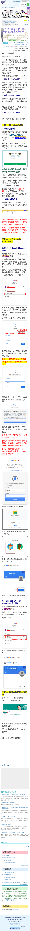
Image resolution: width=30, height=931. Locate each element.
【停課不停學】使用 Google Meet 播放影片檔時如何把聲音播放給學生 (15, 808)
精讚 (15, 1)
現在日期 (3, 7)
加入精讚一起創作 (9, 900)
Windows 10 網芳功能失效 (8, 816)
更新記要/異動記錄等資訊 (8, 877)
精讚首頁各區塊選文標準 (8, 857)
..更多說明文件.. (24, 865)
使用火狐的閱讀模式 (7, 860)
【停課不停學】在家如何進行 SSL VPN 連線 (13, 832)
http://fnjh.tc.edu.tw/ (15, 134)
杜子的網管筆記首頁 (12, 21)
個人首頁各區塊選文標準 (8, 862)
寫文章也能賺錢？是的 (8, 872)
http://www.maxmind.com (15, 926)
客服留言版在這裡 (6, 875)
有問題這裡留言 (17, 909)
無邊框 (25, 24)
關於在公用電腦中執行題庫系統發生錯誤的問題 (13, 795)
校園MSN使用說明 (6, 824)
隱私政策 (18, 924)
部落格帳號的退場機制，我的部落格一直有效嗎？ (14, 882)
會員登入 (19, 1)
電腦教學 (7, 23)
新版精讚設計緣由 (6, 879)
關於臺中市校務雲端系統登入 (9, 802)
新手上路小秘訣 (6, 855)
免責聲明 (12, 924)
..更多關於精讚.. (24, 884)
